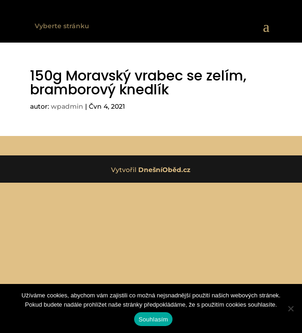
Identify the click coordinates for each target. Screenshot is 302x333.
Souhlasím (153, 319)
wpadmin (67, 106)
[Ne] (290, 308)
